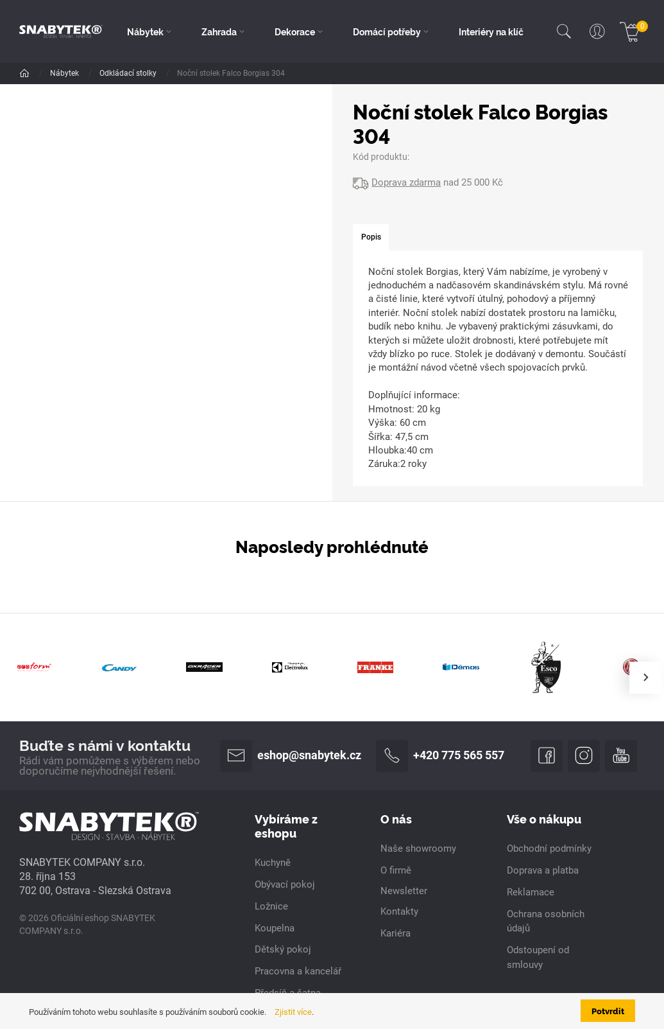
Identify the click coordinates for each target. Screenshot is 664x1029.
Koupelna (274, 928)
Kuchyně (273, 862)
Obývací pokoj (285, 884)
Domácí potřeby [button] (387, 31)
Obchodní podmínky (549, 848)
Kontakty (399, 911)
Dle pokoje (118, 73)
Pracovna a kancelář (298, 972)
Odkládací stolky (232, 73)
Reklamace (530, 892)
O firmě (395, 870)
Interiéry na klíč (491, 31)
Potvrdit (608, 1010)
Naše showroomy (418, 848)
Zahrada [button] (219, 31)
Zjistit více (293, 1012)
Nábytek (65, 73)
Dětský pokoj (283, 950)
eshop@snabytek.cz (290, 756)
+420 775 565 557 (440, 756)
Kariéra (395, 933)
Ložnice (170, 73)
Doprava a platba (543, 870)
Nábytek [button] (145, 31)
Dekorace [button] (295, 31)
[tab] (370, 237)
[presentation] (645, 678)
